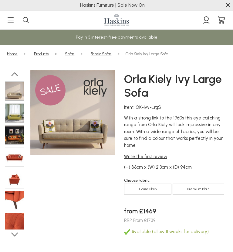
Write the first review (145, 156)
